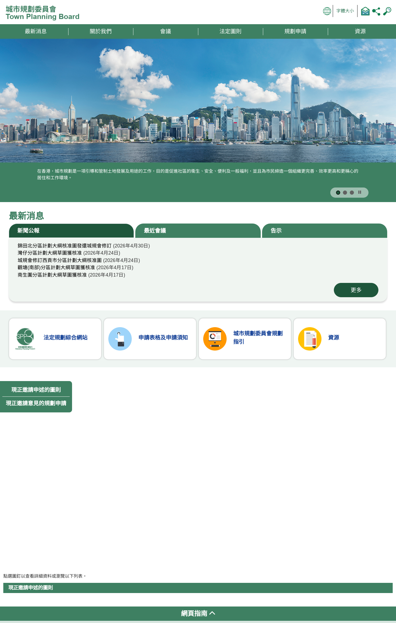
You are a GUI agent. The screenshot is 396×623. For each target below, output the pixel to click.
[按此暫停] (359, 192)
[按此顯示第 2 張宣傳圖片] (345, 193)
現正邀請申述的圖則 (36, 390)
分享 (376, 10)
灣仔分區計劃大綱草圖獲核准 (50, 253)
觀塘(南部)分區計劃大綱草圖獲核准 (56, 267)
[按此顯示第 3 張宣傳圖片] (352, 193)
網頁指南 (198, 613)
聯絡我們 (365, 10)
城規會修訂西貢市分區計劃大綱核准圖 (60, 260)
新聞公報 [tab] (28, 231)
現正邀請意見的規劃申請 (36, 403)
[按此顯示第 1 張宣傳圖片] (338, 193)
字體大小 (345, 11)
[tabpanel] (198, 270)
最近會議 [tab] (155, 231)
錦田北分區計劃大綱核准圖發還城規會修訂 (65, 246)
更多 (356, 290)
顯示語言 (327, 10)
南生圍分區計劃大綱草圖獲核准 (52, 275)
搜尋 (387, 10)
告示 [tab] (276, 231)
